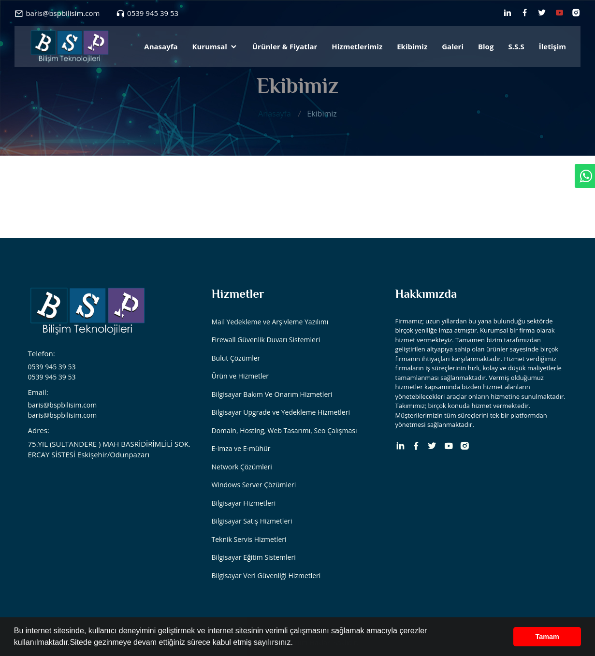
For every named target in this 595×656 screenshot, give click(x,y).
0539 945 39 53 (152, 13)
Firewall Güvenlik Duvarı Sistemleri (266, 339)
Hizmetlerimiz (357, 46)
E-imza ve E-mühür (241, 448)
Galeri (453, 46)
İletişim (552, 46)
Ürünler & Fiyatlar (285, 46)
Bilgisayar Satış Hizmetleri (252, 520)
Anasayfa (160, 46)
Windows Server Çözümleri (254, 484)
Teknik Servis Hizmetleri (249, 539)
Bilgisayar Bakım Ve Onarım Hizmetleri (272, 394)
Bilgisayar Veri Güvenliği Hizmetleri (266, 575)
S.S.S (516, 46)
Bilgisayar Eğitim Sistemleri (254, 557)
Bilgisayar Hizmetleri (244, 503)
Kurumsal (215, 46)
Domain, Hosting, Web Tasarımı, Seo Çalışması (284, 430)
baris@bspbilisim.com (63, 13)
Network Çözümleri (242, 466)
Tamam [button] (547, 637)
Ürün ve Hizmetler (240, 375)
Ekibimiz (412, 46)
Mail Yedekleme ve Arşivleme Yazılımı (270, 321)
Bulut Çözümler (236, 358)
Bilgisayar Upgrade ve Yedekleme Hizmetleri (281, 412)
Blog (485, 46)
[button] (296, 643)
